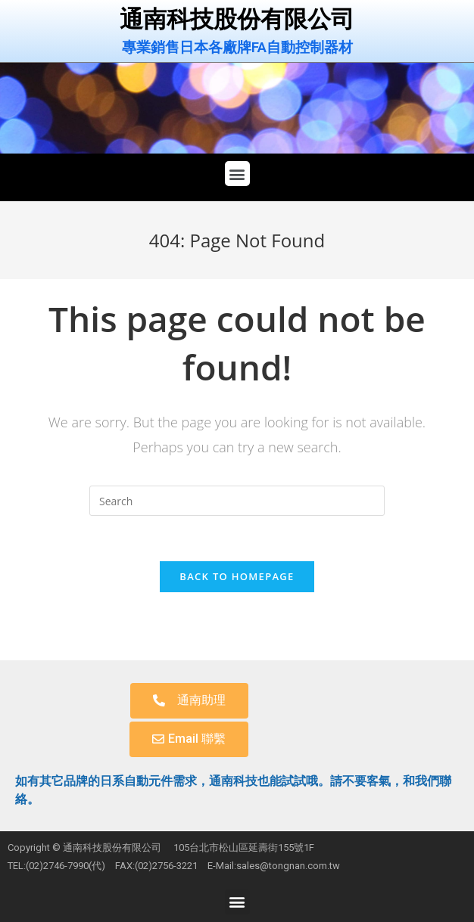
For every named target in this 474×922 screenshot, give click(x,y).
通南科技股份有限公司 (237, 19)
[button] (237, 173)
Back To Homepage (236, 576)
